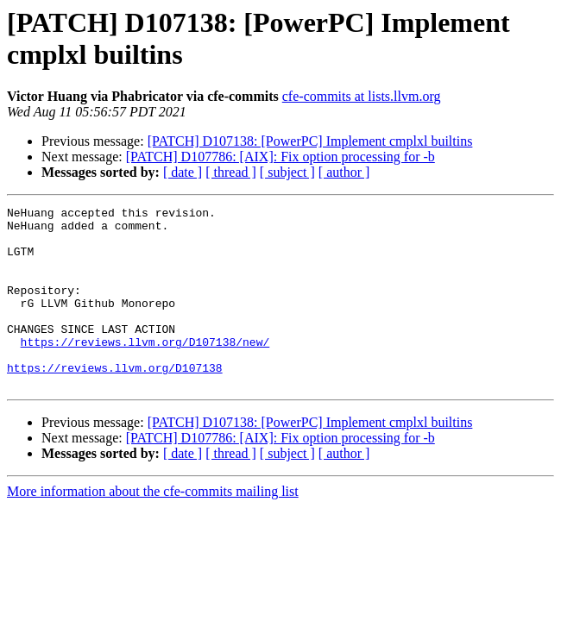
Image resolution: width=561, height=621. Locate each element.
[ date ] (182, 172)
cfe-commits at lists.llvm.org (361, 96)
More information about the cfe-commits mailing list (153, 527)
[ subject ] (287, 172)
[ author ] (344, 172)
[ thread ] (230, 172)
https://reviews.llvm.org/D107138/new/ (145, 370)
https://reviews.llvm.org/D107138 (115, 401)
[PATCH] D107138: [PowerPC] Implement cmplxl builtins (310, 141)
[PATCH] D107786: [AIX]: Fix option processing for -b (280, 156)
